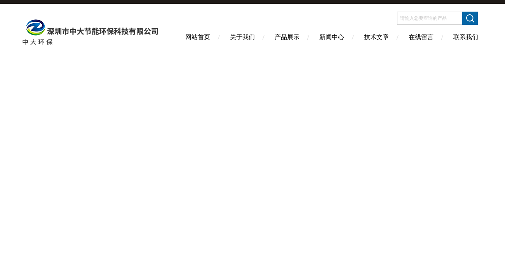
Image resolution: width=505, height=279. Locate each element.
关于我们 (242, 37)
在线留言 (421, 37)
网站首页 (197, 37)
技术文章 (376, 37)
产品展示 (287, 37)
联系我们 (465, 37)
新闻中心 (331, 37)
